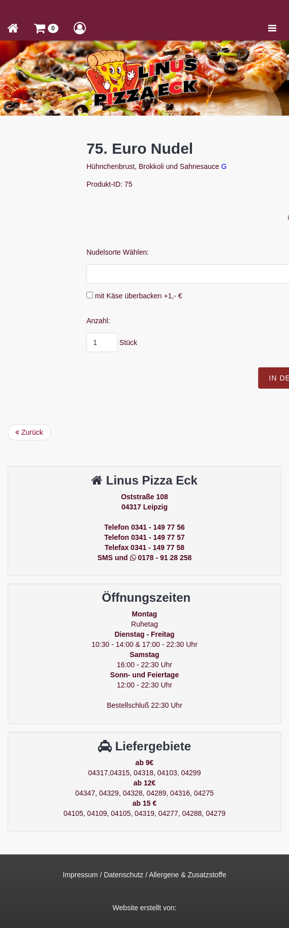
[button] (46, 28)
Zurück (29, 432)
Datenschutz (123, 875)
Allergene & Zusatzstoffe (187, 875)
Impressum (80, 875)
